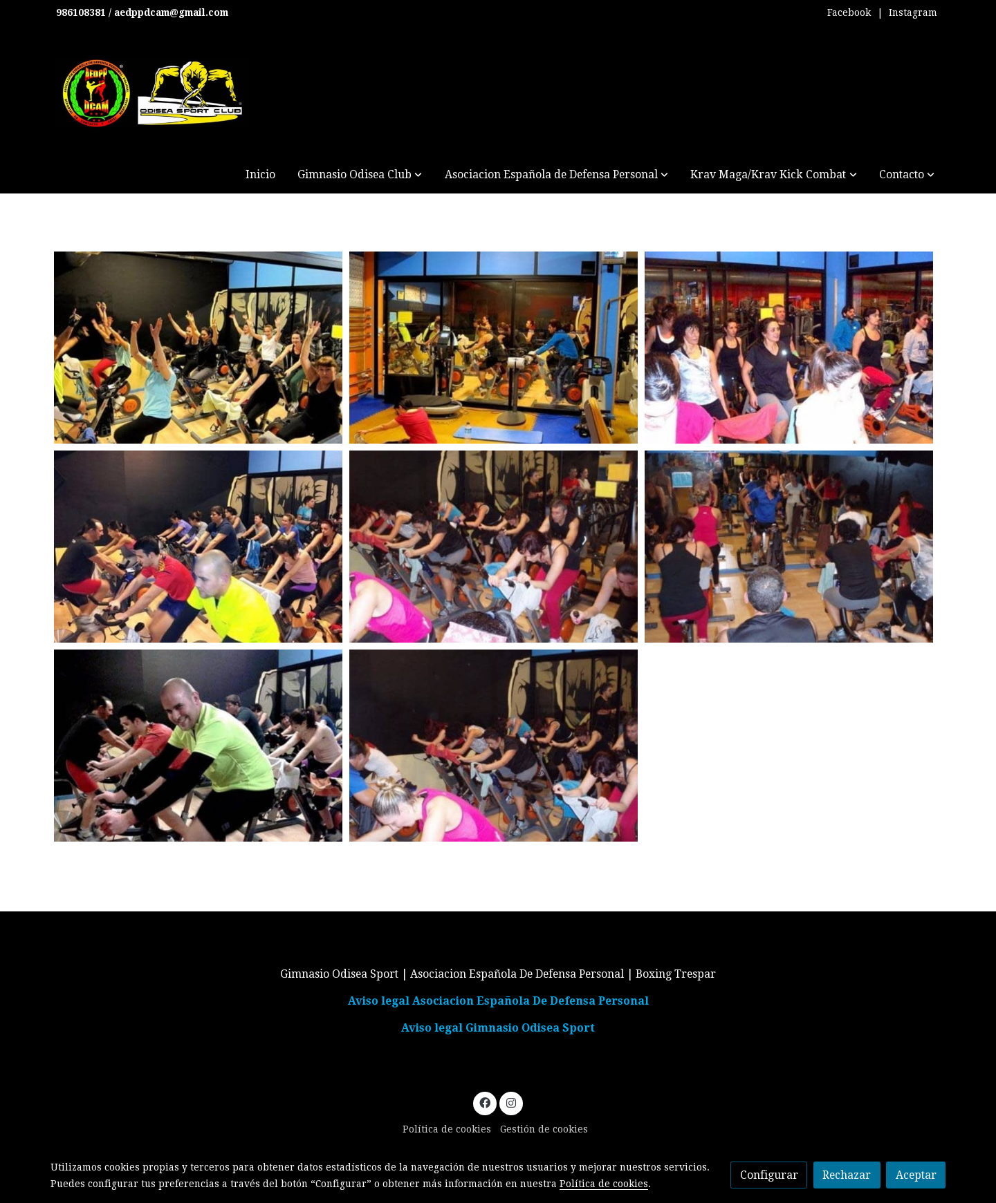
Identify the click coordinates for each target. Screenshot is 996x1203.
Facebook (849, 12)
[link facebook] (485, 1102)
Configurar (769, 1175)
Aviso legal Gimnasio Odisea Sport (498, 1027)
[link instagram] (511, 1102)
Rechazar (846, 1175)
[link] (153, 93)
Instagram (913, 12)
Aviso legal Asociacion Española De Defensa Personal (498, 1000)
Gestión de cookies (544, 1129)
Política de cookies (447, 1129)
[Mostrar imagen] (198, 348)
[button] (359, 174)
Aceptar (916, 1175)
